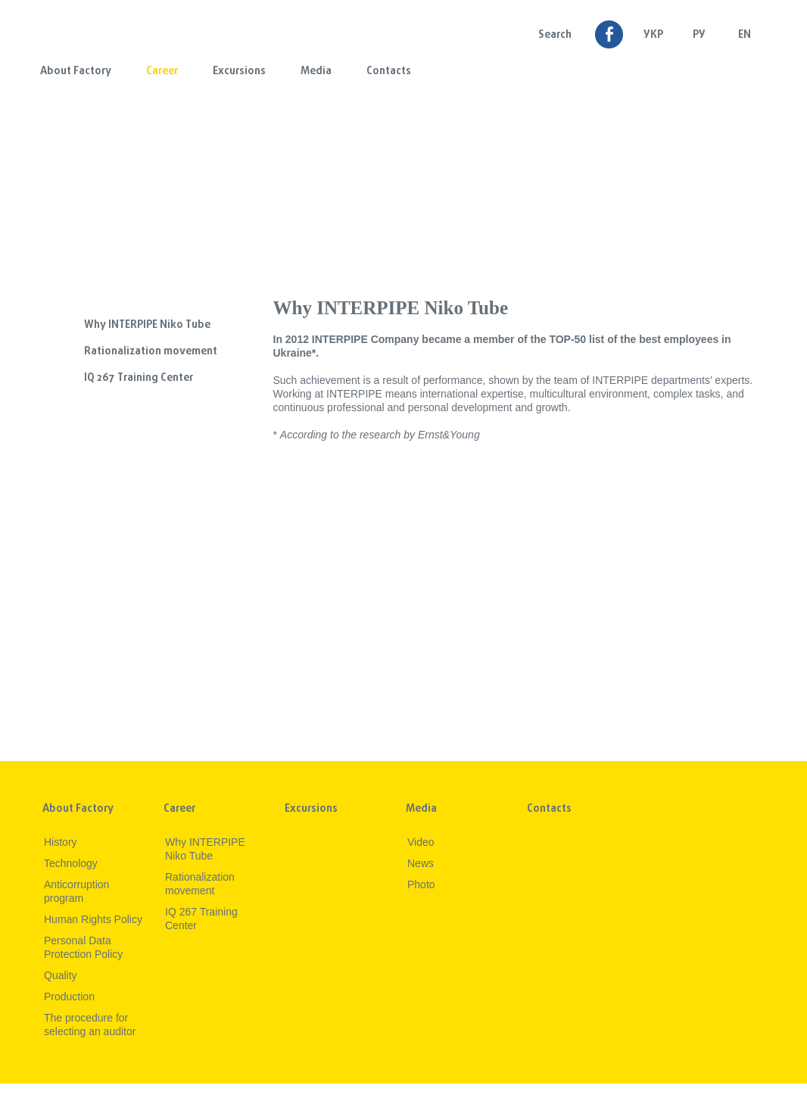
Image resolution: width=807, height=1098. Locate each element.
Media (316, 72)
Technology (71, 863)
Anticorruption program (76, 891)
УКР (653, 35)
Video (421, 842)
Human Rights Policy (93, 919)
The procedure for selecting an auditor (90, 1024)
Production (69, 996)
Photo (421, 884)
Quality (60, 975)
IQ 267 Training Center (138, 378)
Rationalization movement (150, 352)
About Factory (75, 72)
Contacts (388, 72)
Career (162, 72)
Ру (699, 35)
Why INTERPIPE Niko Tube (147, 325)
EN (744, 35)
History (60, 842)
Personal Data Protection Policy (83, 947)
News (420, 863)
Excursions (239, 72)
